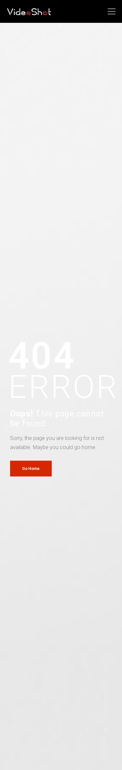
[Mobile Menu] (111, 12)
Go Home (31, 468)
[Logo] (29, 11)
